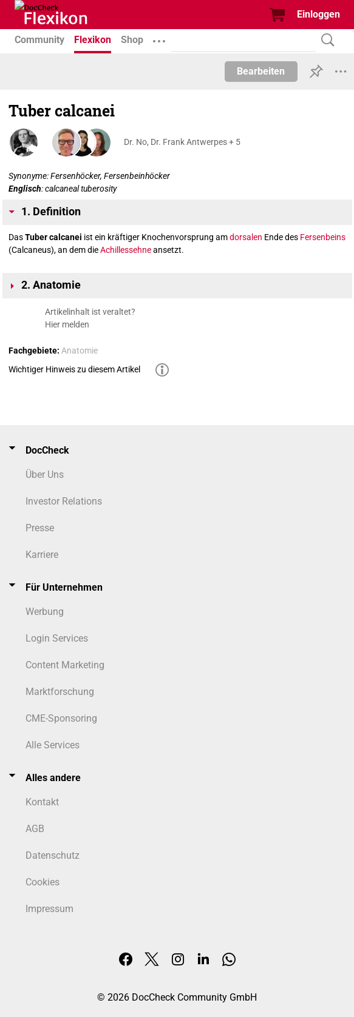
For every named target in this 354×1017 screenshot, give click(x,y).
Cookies (43, 882)
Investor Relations (64, 501)
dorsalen (246, 237)
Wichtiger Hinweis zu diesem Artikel (74, 369)
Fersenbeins (322, 237)
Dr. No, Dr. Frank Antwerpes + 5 (182, 142)
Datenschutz (53, 855)
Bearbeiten (261, 71)
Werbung (45, 611)
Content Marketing (65, 665)
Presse (40, 528)
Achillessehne (125, 250)
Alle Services (53, 745)
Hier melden (67, 324)
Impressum (49, 909)
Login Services (57, 638)
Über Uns (45, 474)
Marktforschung (60, 691)
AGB (35, 828)
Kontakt (42, 802)
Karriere (42, 554)
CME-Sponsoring (61, 718)
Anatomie (79, 350)
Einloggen (318, 14)
